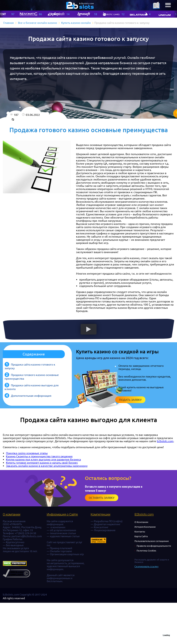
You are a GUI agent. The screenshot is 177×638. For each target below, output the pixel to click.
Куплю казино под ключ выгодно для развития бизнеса (43, 459)
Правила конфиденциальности (154, 546)
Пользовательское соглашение (151, 541)
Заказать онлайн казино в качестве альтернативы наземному (47, 465)
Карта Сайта (141, 536)
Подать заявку (130, 399)
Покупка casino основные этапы (27, 453)
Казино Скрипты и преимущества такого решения (39, 456)
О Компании (141, 522)
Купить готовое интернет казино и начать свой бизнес (42, 462)
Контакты (139, 531)
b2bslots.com (165, 441)
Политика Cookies (146, 550)
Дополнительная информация (31, 395)
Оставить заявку (101, 497)
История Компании (145, 527)
